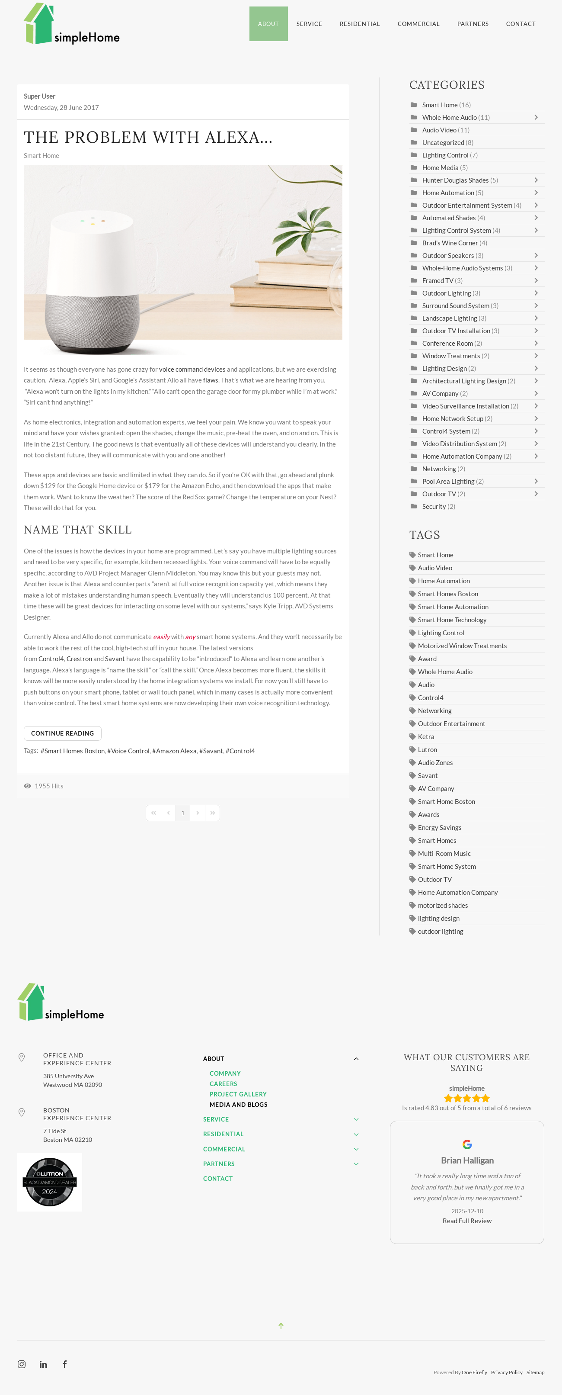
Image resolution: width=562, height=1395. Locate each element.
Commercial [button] (419, 23)
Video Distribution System (459, 443)
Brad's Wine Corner (450, 243)
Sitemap (536, 1372)
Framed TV (437, 280)
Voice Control (130, 751)
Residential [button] (360, 23)
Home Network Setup (452, 418)
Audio (426, 684)
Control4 (51, 658)
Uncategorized (443, 142)
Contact (521, 23)
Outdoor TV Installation (457, 330)
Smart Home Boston (446, 801)
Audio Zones (435, 762)
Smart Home (41, 155)
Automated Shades (449, 218)
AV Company (440, 393)
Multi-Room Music (444, 853)
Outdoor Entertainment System (467, 205)
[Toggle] (538, 117)
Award (427, 658)
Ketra (426, 736)
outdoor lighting (440, 931)
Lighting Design (444, 368)
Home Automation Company (462, 456)
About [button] (268, 23)
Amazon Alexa (176, 751)
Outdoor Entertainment (451, 723)
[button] (281, 1326)
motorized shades (443, 905)
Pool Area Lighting (448, 481)
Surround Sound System (455, 305)
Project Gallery (238, 1094)
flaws (210, 380)
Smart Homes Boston (75, 751)
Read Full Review (467, 1221)
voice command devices (192, 369)
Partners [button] (473, 23)
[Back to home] (73, 24)
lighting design (439, 918)
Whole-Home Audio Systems (462, 268)
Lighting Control (445, 155)
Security (434, 506)
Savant (115, 658)
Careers (223, 1083)
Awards (429, 814)
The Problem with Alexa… (148, 136)
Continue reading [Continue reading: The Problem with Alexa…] (62, 733)
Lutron (427, 749)
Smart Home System (447, 866)
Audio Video (439, 130)
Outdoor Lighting (446, 293)
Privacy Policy (507, 1372)
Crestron (79, 658)
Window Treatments (451, 356)
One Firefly (474, 1372)
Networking (439, 468)
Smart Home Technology (452, 620)
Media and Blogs (239, 1104)
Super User (39, 96)
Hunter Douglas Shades (455, 180)
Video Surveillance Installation (465, 406)
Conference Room (447, 343)
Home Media (440, 167)
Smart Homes (437, 840)
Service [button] (310, 23)
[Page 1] (183, 813)
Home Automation (449, 192)
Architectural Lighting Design (464, 381)
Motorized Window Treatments (462, 645)
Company (225, 1073)
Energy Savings (440, 827)
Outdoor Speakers (448, 255)
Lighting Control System (456, 230)
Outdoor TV (439, 494)
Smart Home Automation (453, 607)
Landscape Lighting (449, 318)
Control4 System (446, 431)
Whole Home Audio (449, 117)
